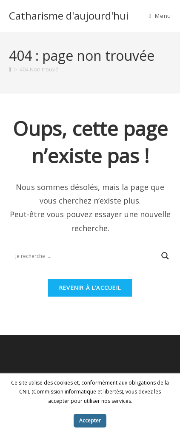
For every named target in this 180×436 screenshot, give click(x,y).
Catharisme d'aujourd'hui (69, 15)
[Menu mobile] (160, 16)
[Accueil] (10, 69)
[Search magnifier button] (165, 256)
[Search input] (86, 256)
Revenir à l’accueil (90, 288)
